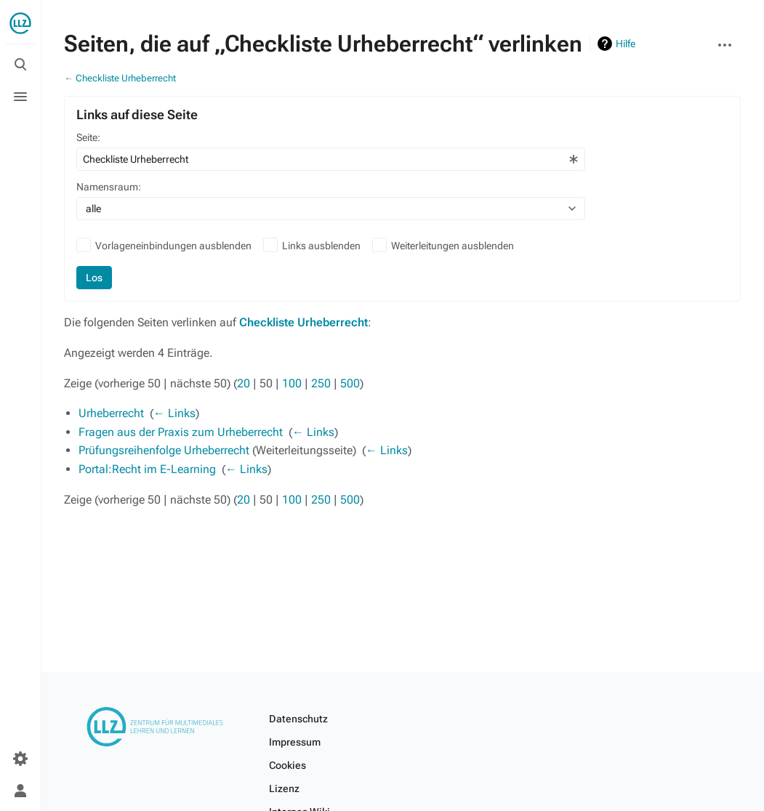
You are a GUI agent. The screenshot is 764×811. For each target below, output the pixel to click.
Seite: (88, 137)
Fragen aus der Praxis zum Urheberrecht (181, 432)
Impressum (295, 742)
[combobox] (330, 159)
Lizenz (284, 788)
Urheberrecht (111, 413)
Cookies (287, 765)
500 (350, 383)
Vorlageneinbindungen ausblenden (173, 245)
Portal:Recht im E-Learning (147, 469)
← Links (174, 413)
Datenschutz (298, 719)
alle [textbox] (93, 208)
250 (321, 383)
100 (292, 383)
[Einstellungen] (20, 758)
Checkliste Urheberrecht (126, 78)
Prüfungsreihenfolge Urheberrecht (164, 450)
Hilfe (625, 43)
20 (243, 383)
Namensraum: (108, 187)
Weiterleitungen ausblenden (452, 245)
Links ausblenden (321, 245)
